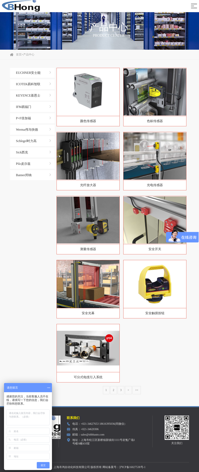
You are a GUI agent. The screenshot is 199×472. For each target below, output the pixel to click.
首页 (19, 54)
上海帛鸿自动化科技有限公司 (72, 467)
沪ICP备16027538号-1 (132, 467)
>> (136, 390)
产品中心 (28, 54)
